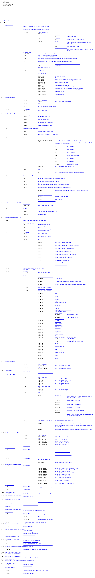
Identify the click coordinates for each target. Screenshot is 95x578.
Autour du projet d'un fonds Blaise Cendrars (13, 464)
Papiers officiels (58, 41)
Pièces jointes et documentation (29, 535)
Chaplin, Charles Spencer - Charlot (61, 302)
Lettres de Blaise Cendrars (42, 100)
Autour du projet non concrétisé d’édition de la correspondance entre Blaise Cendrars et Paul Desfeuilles (42, 571)
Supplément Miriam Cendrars (10, 113)
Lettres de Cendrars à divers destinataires (30, 533)
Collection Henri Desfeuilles (10, 567)
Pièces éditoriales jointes (42, 226)
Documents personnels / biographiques (30, 175)
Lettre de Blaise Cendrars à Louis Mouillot (45, 373)
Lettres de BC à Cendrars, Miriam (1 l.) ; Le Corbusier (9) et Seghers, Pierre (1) (69, 140)
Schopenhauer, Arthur (59, 334)
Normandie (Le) (58, 328)
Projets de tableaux (58, 199)
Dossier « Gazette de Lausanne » (61, 265)
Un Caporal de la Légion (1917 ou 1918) (45, 116)
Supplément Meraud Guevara (10, 107)
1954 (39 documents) (70, 161)
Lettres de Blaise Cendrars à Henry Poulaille (63, 101)
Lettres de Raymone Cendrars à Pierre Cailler (63, 368)
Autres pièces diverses (59, 430)
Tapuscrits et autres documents (29, 574)
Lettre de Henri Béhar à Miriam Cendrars (62, 480)
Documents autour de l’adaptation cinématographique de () (19, 546)
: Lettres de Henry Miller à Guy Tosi (61, 439)
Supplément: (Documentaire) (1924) (13, 217)
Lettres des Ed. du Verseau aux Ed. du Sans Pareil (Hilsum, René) (67, 245)
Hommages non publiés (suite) (60, 65)
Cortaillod (56, 353)
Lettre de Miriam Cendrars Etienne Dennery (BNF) (64, 471)
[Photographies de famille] (71, 36)
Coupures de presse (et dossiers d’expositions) (46, 53)
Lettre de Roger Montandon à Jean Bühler (45, 487)
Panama (56, 329)
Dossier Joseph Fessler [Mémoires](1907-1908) (63, 188)
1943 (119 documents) (71, 152)
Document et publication (27, 566)
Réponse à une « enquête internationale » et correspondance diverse (17, 523)
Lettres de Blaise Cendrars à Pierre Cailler (62, 365)
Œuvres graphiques (26, 193)
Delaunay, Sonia (58, 305)
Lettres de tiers (40, 103)
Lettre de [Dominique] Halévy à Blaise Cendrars (63, 460)
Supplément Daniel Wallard (10, 492)
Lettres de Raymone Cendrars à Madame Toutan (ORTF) (65, 483)
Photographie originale (42, 214)
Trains (56, 344)
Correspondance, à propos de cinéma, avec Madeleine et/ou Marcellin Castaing (19, 560)
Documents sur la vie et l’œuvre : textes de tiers (63, 92)
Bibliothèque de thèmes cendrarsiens (44, 290)
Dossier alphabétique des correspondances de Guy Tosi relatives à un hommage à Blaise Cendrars (55, 420)
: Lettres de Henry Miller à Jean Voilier (62, 441)
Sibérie (56, 335)
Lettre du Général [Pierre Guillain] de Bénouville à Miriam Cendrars (67, 478)
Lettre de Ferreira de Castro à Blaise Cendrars (63, 455)
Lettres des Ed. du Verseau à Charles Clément (63, 242)
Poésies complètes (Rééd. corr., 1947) (45, 125)
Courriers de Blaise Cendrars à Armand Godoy (31, 540)
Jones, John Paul (58, 322)
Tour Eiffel (56, 343)
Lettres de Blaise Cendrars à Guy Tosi (61, 381)
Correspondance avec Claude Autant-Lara (13, 553)
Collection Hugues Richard (10, 266)
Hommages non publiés (42, 62)
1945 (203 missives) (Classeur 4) (73, 155)
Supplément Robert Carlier (10, 448)
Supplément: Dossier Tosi (10, 374)
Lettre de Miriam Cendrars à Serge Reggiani (63, 475)
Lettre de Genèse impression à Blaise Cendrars (63, 462)
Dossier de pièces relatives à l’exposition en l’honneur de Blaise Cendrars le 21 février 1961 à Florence (73, 429)
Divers (39, 30)
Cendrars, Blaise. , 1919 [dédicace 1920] (75, 39)
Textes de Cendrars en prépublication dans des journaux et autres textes (68, 79)
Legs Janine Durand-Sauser (43, 32)
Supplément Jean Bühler (9, 485)
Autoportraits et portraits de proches (61, 196)
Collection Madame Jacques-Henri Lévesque (46, 74)
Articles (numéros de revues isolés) (44, 67)
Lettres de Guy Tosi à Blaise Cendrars (61, 389)
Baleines (56, 296)
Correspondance (26, 232)
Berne (56, 349)
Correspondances (58, 33)
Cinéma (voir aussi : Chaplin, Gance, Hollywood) (63, 304)
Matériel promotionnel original (28, 532)
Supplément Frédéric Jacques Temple (12, 536)
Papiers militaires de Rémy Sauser (73, 46)
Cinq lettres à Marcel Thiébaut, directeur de (34, 522)
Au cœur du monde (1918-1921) (43, 119)
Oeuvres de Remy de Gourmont (72, 314)
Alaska (56, 293)
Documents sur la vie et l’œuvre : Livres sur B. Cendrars (65, 86)
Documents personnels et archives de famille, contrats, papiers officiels (36, 29)
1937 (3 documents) (70, 146)
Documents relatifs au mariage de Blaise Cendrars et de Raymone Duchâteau (52, 178)
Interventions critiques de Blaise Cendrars (30, 505)
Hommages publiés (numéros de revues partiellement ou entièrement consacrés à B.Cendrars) (55, 61)
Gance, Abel (57, 308)
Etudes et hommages (27, 52)
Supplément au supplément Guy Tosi (12, 432)
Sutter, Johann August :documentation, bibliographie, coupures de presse (80, 340)
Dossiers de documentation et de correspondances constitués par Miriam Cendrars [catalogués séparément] (57, 58)
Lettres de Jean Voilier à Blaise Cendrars (62, 390)
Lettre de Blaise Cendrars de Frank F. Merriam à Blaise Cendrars (35, 549)
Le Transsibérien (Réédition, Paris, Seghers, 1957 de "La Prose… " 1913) (51, 126)
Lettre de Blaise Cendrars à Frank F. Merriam (31, 547)
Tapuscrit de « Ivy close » (28, 530)
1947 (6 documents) (70, 158)
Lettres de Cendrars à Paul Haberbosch (30, 269)
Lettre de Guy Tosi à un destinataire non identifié (75, 410)
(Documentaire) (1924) (28, 218)
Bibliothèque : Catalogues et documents (45, 289)
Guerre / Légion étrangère (59, 319)
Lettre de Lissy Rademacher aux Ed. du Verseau (63, 257)
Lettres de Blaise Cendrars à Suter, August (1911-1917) (65, 166)
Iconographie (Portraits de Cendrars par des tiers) (47, 201)
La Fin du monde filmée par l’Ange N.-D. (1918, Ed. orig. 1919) (49, 117)
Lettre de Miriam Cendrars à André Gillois (62, 474)
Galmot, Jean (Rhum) (59, 307)
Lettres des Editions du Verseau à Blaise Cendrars (64, 237)
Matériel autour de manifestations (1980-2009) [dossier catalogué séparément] (52, 56)
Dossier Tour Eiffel (58, 395)
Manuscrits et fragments (27, 115)
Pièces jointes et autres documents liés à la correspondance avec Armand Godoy (37, 545)
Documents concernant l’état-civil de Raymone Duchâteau (48, 181)
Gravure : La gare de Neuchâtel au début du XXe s (47, 274)
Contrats (39, 227)
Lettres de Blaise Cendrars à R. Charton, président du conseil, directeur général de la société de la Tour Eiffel (79, 397)
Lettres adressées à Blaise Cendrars (44, 236)
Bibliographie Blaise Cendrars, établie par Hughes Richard (33, 268)
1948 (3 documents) (70, 160)
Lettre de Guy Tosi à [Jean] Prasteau (73, 407)
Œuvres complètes (58, 278)
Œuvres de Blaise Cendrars (60, 76)
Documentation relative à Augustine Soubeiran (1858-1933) (34, 510)
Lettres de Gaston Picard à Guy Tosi (73, 416)
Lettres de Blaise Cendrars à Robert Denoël (63, 380)
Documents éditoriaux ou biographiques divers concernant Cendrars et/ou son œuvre (53, 186)
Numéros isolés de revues (59, 91)
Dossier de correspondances (28, 418)
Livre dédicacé (57, 38)
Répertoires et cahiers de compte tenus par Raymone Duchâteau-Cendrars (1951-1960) (53, 184)
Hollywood (57, 320)
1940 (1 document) (70, 149)
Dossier (28, 223)
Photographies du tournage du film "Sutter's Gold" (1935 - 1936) (34, 507)
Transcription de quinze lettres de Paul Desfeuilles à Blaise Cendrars (35, 570)
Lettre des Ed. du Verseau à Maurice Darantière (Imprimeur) (65, 254)
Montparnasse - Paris (59, 326)
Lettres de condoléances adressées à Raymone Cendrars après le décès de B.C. (69, 172)
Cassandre (57, 299)
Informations (2, 18)
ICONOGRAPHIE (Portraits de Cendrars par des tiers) (47, 106)
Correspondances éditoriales (28, 376)
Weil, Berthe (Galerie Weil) (59, 346)
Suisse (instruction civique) (60, 359)
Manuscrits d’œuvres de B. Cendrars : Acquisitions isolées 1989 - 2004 (36, 26)
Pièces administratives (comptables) (44, 229)
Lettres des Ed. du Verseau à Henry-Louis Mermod (64, 259)
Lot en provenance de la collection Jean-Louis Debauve (15, 529)
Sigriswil (56, 358)
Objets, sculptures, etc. (42, 73)
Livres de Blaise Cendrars (59, 94)
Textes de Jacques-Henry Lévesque (61, 82)
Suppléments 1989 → (9, 25)
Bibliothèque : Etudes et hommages (44, 287)
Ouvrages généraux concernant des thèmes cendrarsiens (48, 68)
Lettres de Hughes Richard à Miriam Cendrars (63, 477)
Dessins (56, 197)
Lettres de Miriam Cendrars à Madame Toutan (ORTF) (64, 472)
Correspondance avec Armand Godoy (12, 539)
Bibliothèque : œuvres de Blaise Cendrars (45, 277)
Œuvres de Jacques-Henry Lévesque (61, 77)
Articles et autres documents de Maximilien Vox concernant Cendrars (67, 64)
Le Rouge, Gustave (58, 323)
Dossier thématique (41, 263)
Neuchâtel (57, 356)
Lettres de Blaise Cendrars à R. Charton (62, 378)
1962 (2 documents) (70, 163)
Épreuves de (9, 559)
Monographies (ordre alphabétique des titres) (63, 279)
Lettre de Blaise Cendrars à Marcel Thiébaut (13, 495)
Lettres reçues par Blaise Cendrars (44, 386)
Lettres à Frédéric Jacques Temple (29, 537)
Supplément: (11, 221)
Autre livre (57, 95)
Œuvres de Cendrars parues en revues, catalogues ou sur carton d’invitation (68, 281)
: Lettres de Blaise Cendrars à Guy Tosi (62, 436)
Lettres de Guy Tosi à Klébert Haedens (74, 404)
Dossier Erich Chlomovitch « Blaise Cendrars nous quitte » (65, 191)
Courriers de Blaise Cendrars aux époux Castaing (32, 561)
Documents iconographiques (28, 573)
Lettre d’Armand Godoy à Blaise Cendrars (30, 542)
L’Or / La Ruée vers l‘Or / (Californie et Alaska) (75, 341)
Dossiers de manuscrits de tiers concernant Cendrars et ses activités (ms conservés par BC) (54, 187)
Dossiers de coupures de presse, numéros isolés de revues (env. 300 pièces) (68, 89)
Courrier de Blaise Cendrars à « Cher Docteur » (32, 557)
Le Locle (56, 355)
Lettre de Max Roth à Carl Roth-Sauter (62, 260)
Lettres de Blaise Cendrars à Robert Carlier (62, 452)
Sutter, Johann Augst (70, 338)
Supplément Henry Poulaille (10, 97)
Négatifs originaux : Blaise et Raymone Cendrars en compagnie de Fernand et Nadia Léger (39, 493)
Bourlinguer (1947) (41, 123)
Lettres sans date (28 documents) (73, 164)
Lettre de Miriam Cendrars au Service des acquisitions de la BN (66, 468)
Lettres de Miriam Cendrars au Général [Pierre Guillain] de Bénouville (67, 469)
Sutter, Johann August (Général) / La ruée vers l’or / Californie (66, 337)
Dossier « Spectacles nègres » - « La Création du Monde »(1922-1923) (50, 120)
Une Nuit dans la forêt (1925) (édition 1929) (45, 122)
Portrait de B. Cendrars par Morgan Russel (45, 272)
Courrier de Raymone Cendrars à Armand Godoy (32, 543)
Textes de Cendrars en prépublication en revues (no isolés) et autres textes (68, 80)
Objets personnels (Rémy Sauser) (61, 48)
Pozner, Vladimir (58, 331)
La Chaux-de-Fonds (58, 350)
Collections (25, 208)
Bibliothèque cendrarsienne (28, 275)
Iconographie (25, 271)
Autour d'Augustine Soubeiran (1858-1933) (13, 509)
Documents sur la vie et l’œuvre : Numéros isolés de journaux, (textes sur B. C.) (69, 88)
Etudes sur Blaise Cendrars (43, 59)
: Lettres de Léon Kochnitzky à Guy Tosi (62, 444)
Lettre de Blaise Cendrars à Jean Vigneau (12, 499)
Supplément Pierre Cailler (10, 361)
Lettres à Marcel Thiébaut (10, 520)
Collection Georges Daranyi (10, 563)
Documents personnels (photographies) (62, 85)
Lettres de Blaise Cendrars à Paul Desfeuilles (31, 568)
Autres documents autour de (30, 550)
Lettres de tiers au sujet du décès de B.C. (62, 173)
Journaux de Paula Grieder (43, 209)
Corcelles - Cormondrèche (59, 352)
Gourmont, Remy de (58, 313)
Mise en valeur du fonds (4, 20)
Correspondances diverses (28, 526)
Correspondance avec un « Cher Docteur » (13, 556)
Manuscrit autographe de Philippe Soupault (13, 552)
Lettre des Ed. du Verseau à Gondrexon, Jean (63, 251)
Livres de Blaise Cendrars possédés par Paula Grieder (47, 211)
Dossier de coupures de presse (43, 230)
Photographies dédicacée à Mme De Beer (45, 519)
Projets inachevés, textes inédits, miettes (30, 128)
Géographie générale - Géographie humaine (63, 310)
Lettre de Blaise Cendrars (28, 371)
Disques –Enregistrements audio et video (45, 71)
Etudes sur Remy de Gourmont (72, 317)
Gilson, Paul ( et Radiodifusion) (60, 311)
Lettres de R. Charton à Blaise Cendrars (62, 387)
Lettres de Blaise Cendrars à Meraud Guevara (63, 111)
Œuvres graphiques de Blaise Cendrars (45, 195)
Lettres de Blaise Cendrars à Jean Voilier (62, 383)
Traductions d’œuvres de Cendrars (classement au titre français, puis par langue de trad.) (71, 284)
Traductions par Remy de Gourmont (73, 315)
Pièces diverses (41, 428)
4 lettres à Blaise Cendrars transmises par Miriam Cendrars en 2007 (35, 220)
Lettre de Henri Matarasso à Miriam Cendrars (63, 481)
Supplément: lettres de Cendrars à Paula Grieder (14, 202)
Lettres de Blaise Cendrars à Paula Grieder (45, 205)
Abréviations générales (4, 19)
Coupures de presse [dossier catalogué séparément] (47, 55)
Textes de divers (41, 70)
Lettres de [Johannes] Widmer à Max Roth (62, 262)
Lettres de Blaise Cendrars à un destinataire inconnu (64, 384)
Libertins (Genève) (58, 325)
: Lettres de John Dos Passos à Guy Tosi (62, 442)
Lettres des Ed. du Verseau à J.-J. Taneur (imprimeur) (64, 248)
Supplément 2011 (8, 370)
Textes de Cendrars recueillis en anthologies (63, 282)
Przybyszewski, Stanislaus (59, 332)
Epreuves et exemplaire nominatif (44, 224)
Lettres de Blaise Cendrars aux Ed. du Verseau (63, 234)
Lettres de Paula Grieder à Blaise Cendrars (45, 206)
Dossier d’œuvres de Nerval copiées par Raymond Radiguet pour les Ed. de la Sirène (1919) (71, 190)
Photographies (57, 35)
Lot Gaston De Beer (9, 512)
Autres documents (26, 446)
